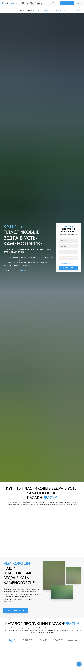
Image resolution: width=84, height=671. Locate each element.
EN (78, 3)
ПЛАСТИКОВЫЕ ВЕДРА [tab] (11, 640)
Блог (22, 4)
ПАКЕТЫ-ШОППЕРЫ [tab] (72, 641)
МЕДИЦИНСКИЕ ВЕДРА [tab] (26, 640)
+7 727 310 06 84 (51, 2)
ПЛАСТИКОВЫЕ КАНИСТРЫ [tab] (42, 640)
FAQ (36, 2)
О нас (30, 2)
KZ (81, 3)
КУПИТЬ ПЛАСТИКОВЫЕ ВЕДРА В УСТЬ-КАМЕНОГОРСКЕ (51, 10)
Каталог (21, 2)
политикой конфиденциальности (67, 262)
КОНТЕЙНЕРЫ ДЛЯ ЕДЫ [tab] (57, 640)
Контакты (30, 4)
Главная (21, 10)
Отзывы (40, 4)
